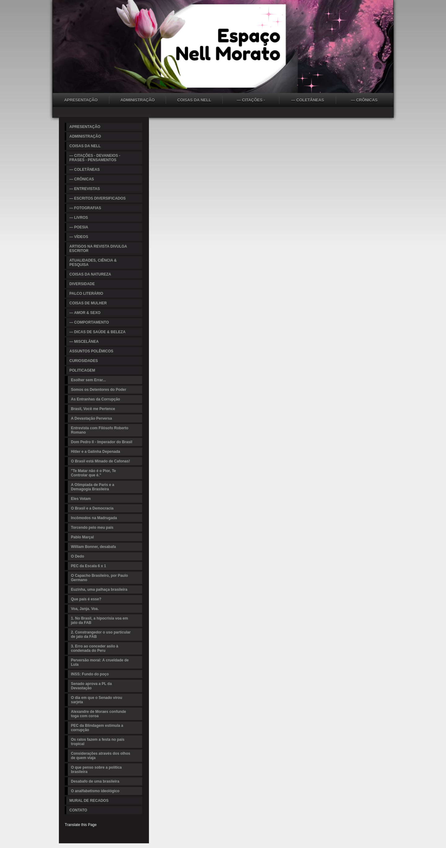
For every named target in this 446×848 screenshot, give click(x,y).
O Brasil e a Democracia (92, 508)
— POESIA (78, 227)
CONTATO (78, 810)
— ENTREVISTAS (84, 189)
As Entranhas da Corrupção (95, 399)
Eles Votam (81, 499)
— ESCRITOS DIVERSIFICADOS (97, 198)
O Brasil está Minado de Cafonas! (100, 461)
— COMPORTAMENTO (89, 322)
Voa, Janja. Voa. (85, 609)
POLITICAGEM (82, 370)
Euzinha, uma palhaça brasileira (99, 589)
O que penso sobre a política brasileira (96, 769)
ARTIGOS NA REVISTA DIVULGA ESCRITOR (98, 248)
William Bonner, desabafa (93, 547)
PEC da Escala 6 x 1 (88, 566)
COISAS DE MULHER (88, 303)
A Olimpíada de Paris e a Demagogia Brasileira (92, 487)
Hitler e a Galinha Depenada (95, 451)
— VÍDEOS (78, 237)
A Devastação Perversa (91, 418)
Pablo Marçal (82, 537)
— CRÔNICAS (364, 100)
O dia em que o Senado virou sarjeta (96, 700)
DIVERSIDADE (82, 284)
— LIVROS (78, 217)
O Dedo (77, 556)
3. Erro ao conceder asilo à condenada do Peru (94, 648)
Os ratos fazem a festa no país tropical (98, 741)
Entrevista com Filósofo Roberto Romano (99, 430)
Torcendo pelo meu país (92, 527)
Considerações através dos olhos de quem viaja (100, 755)
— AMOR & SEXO (84, 313)
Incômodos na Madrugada (94, 518)
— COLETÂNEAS (307, 100)
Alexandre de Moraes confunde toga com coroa (98, 713)
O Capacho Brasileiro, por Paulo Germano (99, 577)
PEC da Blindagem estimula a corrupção (97, 727)
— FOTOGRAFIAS (85, 208)
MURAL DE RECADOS (88, 800)
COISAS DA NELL (194, 100)
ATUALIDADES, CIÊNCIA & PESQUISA (93, 262)
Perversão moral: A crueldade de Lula (100, 662)
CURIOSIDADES (83, 361)
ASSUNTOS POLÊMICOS (91, 351)
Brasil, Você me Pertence (93, 409)
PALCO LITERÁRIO (86, 293)
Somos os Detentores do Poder (98, 389)
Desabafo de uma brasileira (95, 781)
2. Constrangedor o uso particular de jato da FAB (101, 634)
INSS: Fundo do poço (90, 674)
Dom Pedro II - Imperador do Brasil (101, 442)
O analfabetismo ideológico (95, 791)
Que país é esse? (86, 599)
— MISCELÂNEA (84, 341)
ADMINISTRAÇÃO (137, 100)
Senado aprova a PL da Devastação (91, 686)
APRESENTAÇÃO (81, 100)
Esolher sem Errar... (88, 380)
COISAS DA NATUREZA (90, 274)
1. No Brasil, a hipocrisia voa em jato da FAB (99, 620)
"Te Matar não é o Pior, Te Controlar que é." (93, 473)
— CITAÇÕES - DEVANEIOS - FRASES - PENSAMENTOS (251, 101)
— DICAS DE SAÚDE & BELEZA (97, 332)
